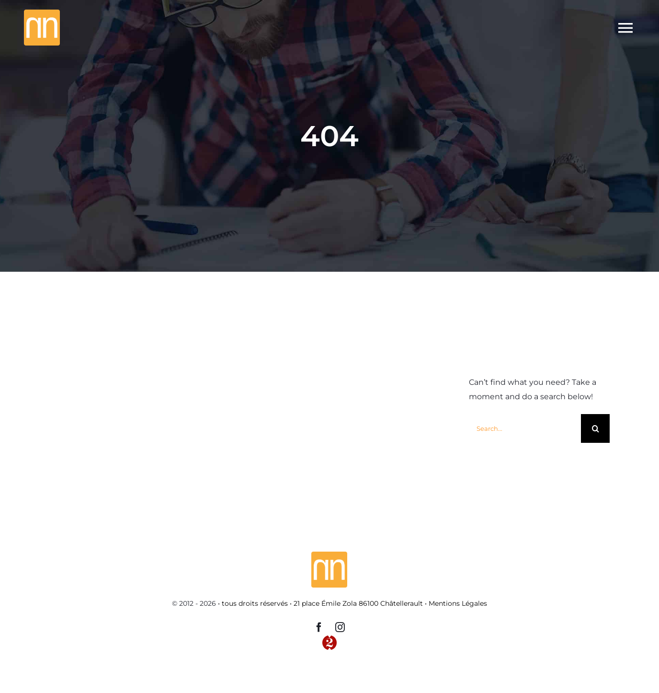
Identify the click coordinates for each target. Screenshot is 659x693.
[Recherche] (595, 428)
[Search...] (525, 428)
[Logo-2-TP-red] (329, 639)
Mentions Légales (458, 603)
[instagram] (340, 627)
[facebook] (319, 627)
